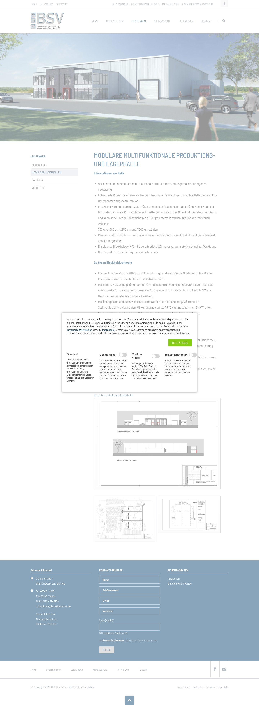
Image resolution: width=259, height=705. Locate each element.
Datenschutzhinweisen (79, 330)
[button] (180, 342)
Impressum (108, 330)
